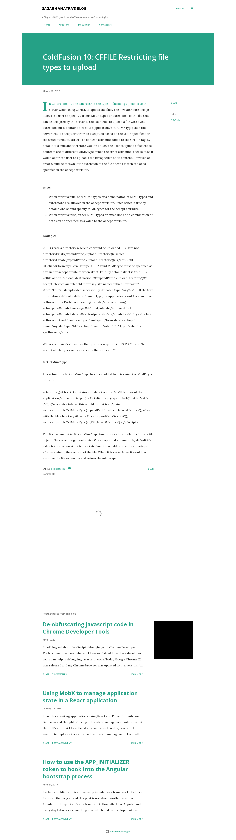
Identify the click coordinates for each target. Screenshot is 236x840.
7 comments (59, 674)
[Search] (180, 8)
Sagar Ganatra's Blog (64, 8)
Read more (136, 674)
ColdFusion (176, 120)
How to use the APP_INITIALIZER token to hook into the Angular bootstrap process (86, 769)
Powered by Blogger (118, 831)
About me (62, 24)
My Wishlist (82, 24)
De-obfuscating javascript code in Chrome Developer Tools (88, 628)
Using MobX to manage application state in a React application (90, 696)
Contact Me (103, 24)
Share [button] (174, 102)
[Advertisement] (93, 575)
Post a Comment (62, 743)
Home (45, 24)
